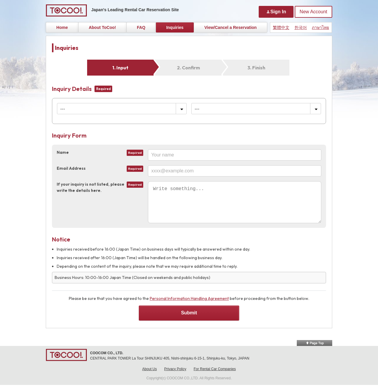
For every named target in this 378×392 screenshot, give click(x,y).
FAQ (141, 27)
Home (62, 27)
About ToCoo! (102, 27)
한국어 (300, 27)
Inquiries (174, 27)
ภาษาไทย (320, 27)
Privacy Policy (175, 376)
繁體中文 (281, 27)
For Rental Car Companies (215, 376)
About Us (149, 376)
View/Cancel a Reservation (230, 27)
